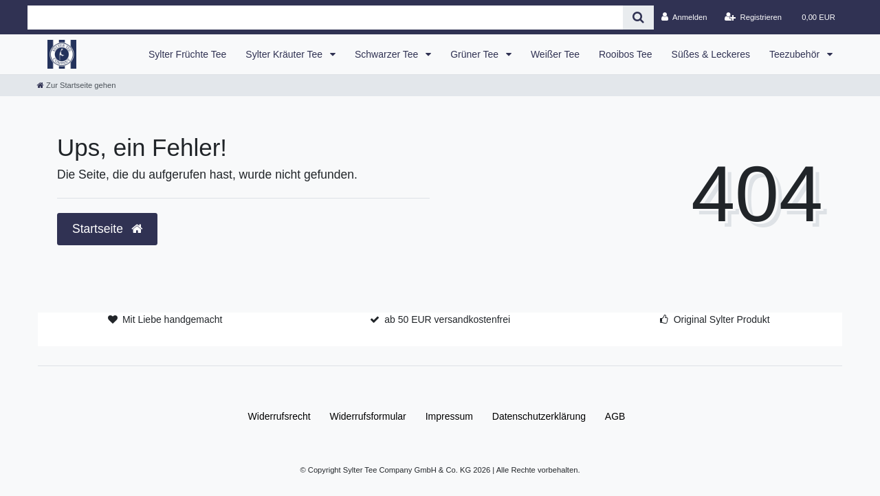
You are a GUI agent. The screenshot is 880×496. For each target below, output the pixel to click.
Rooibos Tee (625, 54)
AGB (615, 416)
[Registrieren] (753, 17)
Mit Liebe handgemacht (172, 319)
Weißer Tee (555, 54)
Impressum (449, 416)
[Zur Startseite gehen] (76, 85)
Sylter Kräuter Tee (285, 54)
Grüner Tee (475, 54)
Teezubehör (795, 54)
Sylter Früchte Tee (187, 54)
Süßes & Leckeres (711, 54)
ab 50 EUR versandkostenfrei (447, 319)
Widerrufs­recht (279, 416)
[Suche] (638, 17)
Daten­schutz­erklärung (539, 416)
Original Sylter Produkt (722, 319)
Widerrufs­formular (368, 416)
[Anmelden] (684, 17)
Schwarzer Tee (388, 54)
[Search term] (325, 17)
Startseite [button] (107, 229)
